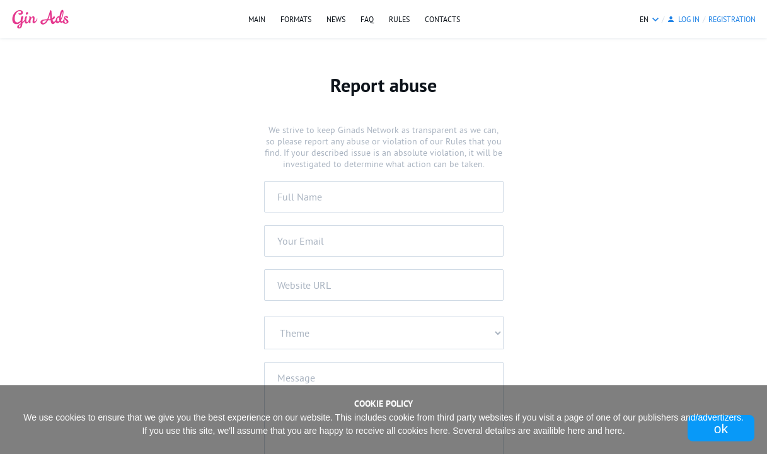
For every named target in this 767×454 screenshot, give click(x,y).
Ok (721, 428)
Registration (732, 19)
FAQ (367, 19)
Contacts (442, 19)
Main (256, 19)
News (335, 19)
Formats (295, 19)
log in (689, 19)
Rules (399, 19)
